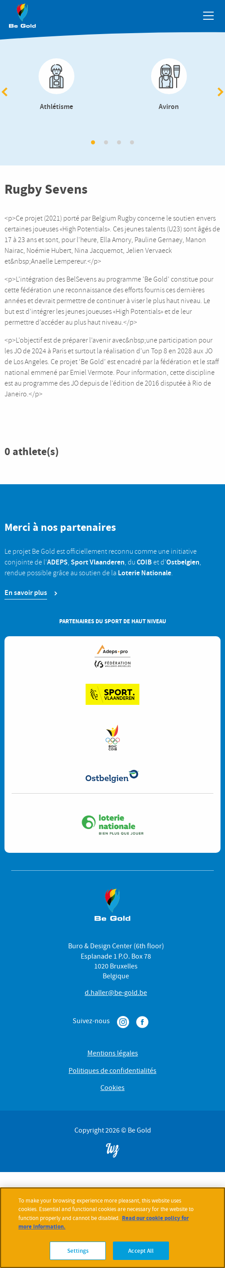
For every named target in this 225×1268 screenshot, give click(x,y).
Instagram (123, 1022)
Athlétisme (56, 85)
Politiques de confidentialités (112, 1070)
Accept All (141, 1257)
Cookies (112, 1087)
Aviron (168, 85)
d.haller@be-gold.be (116, 992)
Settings (78, 1257)
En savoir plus (25, 592)
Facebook (142, 1022)
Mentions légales (112, 1053)
